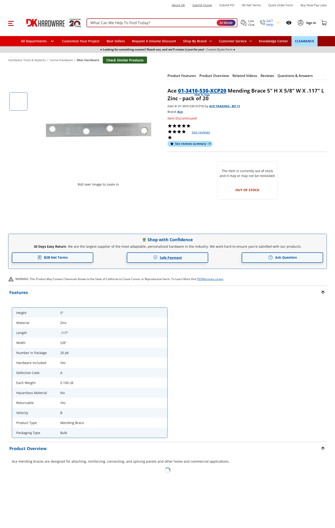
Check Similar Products (125, 60)
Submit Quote (202, 5)
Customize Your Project (81, 41)
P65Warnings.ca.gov (210, 279)
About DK (178, 5)
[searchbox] (161, 23)
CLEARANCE (304, 41)
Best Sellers (116, 41)
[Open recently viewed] (289, 23)
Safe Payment (167, 257)
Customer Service (233, 41)
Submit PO (226, 5)
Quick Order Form (280, 5)
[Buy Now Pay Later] (314, 5)
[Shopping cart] (324, 23)
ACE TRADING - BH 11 (224, 106)
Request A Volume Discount (154, 41)
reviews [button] (201, 132)
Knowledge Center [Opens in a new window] (273, 41)
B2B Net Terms (52, 257)
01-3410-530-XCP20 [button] (202, 90)
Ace (180, 112)
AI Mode (226, 22)
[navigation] (235, 41)
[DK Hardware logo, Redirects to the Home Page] (48, 22)
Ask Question (282, 257)
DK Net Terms (251, 5)
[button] (10, 22)
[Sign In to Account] (310, 23)
